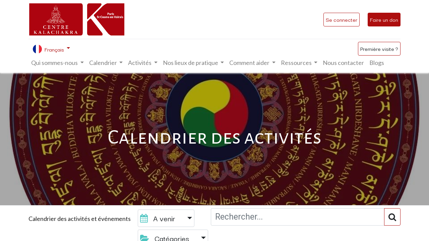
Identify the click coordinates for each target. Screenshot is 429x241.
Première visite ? (379, 49)
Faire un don (384, 19)
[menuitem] (343, 63)
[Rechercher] (392, 217)
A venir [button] (158, 218)
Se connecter (341, 19)
